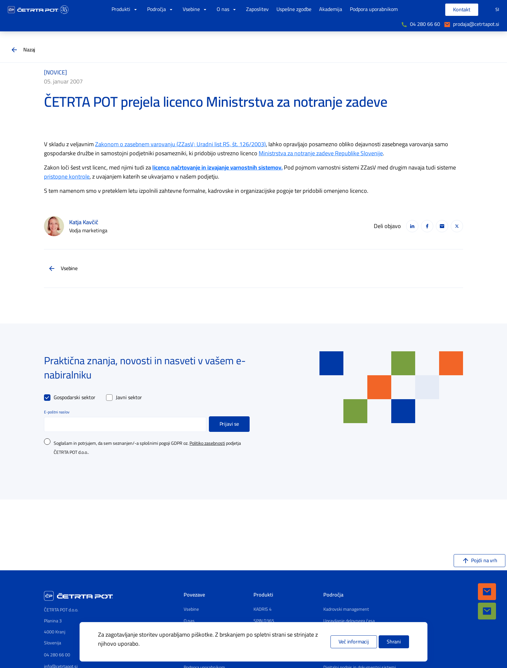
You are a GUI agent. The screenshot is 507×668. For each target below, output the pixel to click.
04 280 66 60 (425, 24)
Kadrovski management (346, 609)
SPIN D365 (263, 621)
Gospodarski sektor (74, 397)
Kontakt (461, 10)
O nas (189, 621)
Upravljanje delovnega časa (349, 621)
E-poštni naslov (57, 412)
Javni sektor (129, 397)
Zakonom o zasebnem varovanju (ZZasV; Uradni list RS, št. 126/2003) (180, 144)
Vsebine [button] (196, 9)
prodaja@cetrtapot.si (476, 24)
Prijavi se (229, 424)
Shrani (394, 642)
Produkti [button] (125, 9)
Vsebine (69, 268)
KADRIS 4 (262, 609)
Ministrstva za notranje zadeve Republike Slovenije (321, 153)
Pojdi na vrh (484, 560)
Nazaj (29, 50)
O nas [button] (227, 9)
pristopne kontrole (67, 176)
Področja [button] (161, 9)
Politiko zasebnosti (207, 443)
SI (497, 9)
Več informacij (354, 642)
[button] (487, 591)
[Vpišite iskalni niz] (430, 10)
